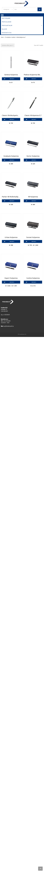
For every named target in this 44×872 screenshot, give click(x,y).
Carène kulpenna (33, 278)
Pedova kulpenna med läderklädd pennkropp (33, 75)
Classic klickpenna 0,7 (33, 115)
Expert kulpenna (11, 278)
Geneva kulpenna (11, 75)
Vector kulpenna (33, 156)
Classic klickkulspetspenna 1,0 (11, 115)
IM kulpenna (33, 197)
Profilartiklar (22, 25)
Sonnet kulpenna (33, 237)
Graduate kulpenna (11, 156)
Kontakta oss (6, 33)
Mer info (12, 78)
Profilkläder (6, 22)
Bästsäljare (6, 18)
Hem (2, 37)
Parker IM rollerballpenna (11, 197)
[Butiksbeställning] (7, 45)
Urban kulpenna (11, 237)
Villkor (4, 29)
